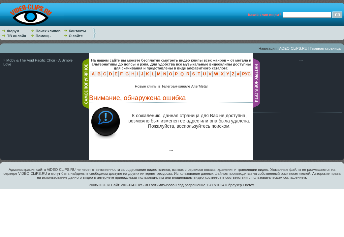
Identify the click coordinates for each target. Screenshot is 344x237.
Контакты (77, 31)
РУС (246, 73)
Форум (13, 31)
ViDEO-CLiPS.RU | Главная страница (309, 48)
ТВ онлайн (16, 36)
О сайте (76, 36)
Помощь (43, 36)
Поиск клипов (48, 31)
